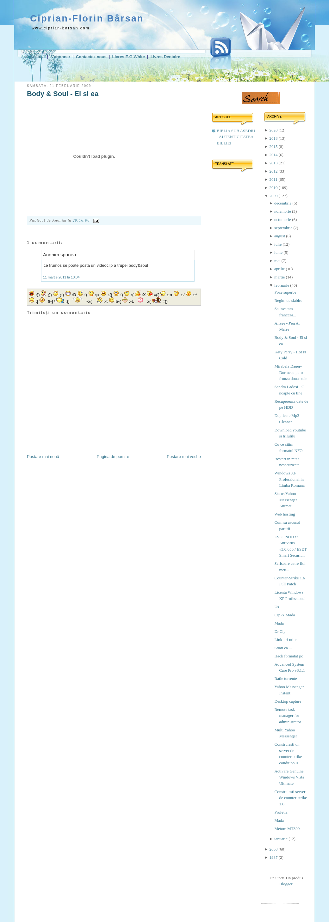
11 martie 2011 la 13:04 (61, 277)
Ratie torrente (285, 678)
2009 (273, 195)
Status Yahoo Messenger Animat (285, 499)
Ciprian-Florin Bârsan (87, 18)
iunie (278, 252)
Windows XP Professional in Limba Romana (289, 479)
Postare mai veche (184, 456)
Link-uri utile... (286, 639)
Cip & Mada (284, 615)
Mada (279, 623)
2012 (273, 171)
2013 (273, 163)
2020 (273, 130)
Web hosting (284, 514)
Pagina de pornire (113, 456)
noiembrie (283, 211)
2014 (273, 154)
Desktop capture (287, 701)
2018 (273, 138)
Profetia (280, 812)
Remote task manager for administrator (287, 715)
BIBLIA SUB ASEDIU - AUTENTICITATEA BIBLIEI (236, 136)
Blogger (285, 884)
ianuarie (281, 838)
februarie (282, 285)
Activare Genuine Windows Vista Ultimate (289, 777)
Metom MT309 (287, 828)
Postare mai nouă (43, 456)
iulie (278, 244)
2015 (273, 146)
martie (280, 277)
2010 (273, 187)
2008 (273, 849)
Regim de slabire (288, 300)
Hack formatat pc (288, 656)
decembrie (283, 203)
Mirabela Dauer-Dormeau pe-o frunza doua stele (290, 372)
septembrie (283, 227)
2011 (273, 179)
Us (276, 606)
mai (278, 260)
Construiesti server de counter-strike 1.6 (290, 797)
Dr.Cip (279, 631)
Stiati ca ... (283, 647)
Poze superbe (285, 292)
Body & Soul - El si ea (62, 94)
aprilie (280, 268)
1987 (273, 857)
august (280, 236)
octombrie (283, 219)
